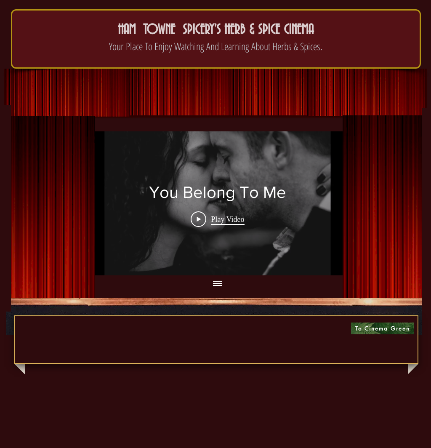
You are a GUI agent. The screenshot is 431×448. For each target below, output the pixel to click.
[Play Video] (217, 219)
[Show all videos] (217, 283)
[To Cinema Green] (382, 328)
